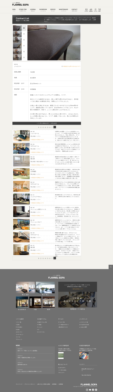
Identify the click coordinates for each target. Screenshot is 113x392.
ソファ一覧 (18, 322)
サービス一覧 (61, 322)
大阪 (35, 303)
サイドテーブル (40, 331)
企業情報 (61, 380)
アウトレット (19, 339)
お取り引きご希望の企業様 (43, 380)
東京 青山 (45, 288)
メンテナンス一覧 (83, 322)
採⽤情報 (54, 380)
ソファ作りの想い (62, 369)
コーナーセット (19, 334)
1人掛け (18, 324)
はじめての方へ (62, 367)
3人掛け (18, 329)
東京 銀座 (25, 288)
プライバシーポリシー (29, 380)
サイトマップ (19, 380)
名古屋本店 (22, 303)
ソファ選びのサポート (63, 324)
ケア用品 (39, 324)
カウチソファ (19, 331)
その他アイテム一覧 (42, 322)
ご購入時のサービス (63, 326)
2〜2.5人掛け (19, 326)
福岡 (49, 303)
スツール (18, 336)
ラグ (38, 329)
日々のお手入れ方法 (84, 324)
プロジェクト (61, 371)
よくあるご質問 (83, 326)
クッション (39, 326)
